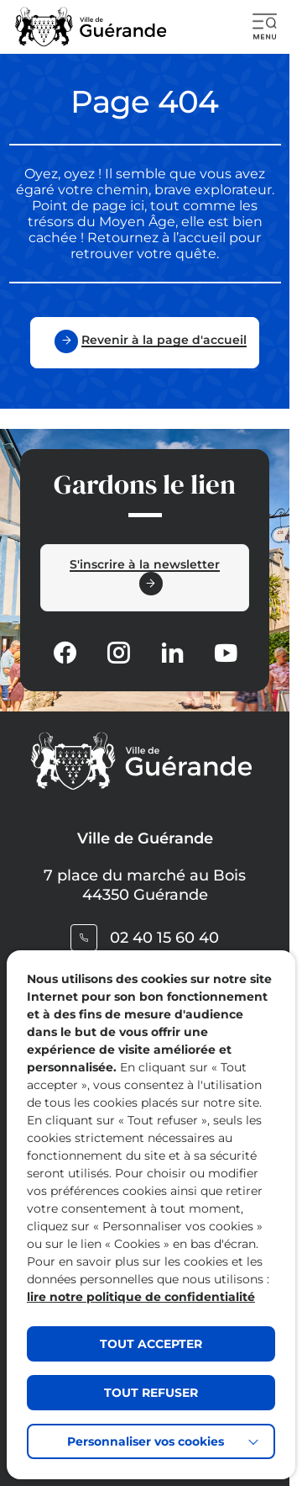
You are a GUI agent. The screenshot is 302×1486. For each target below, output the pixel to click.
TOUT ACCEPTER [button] (151, 1343)
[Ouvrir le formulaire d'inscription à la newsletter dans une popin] (144, 577)
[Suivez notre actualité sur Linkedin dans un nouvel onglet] (172, 654)
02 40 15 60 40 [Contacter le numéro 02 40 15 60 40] (164, 937)
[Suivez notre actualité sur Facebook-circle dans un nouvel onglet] (64, 654)
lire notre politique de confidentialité (141, 1296)
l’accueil (197, 238)
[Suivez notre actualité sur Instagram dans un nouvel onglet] (118, 654)
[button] (265, 26)
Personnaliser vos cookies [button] (145, 1441)
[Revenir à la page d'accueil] (144, 343)
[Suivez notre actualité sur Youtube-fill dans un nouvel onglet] (225, 654)
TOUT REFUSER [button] (151, 1392)
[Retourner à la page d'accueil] (91, 27)
